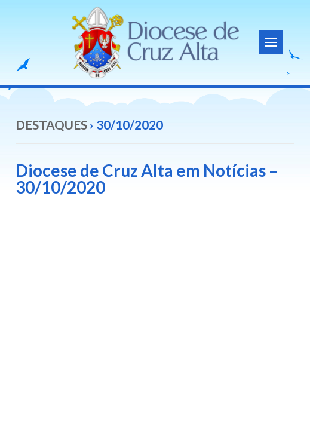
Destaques (51, 124)
